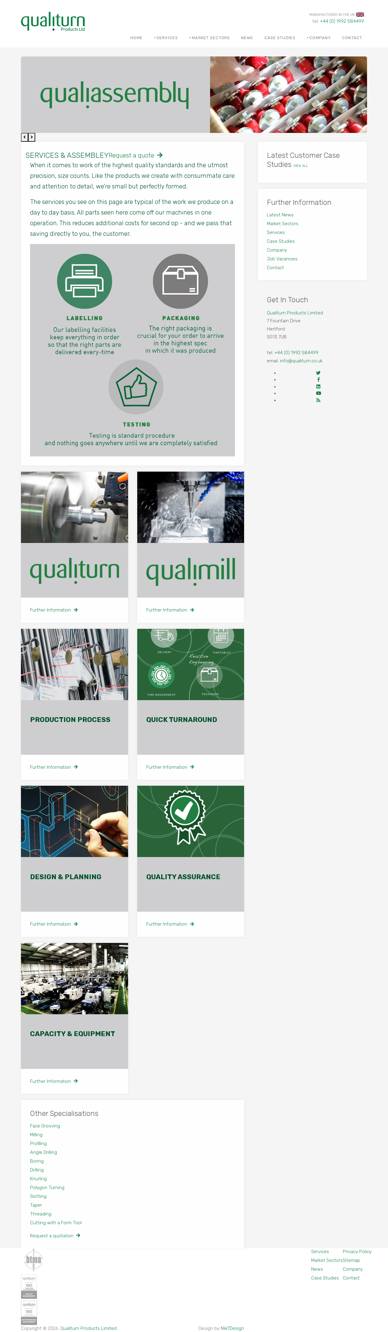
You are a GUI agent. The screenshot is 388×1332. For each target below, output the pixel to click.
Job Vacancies (282, 259)
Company (320, 38)
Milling (36, 1134)
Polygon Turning (47, 1187)
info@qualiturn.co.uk (301, 361)
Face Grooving (45, 1126)
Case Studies (279, 38)
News (247, 38)
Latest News (280, 215)
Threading (40, 1214)
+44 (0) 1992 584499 (342, 21)
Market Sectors (211, 38)
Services (167, 38)
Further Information (54, 610)
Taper (36, 1205)
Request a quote (136, 155)
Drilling (37, 1170)
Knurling (38, 1178)
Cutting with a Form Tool (56, 1222)
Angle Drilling (43, 1152)
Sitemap (351, 1260)
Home (136, 38)
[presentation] (24, 137)
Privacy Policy (357, 1251)
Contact (352, 38)
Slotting (38, 1196)
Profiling (38, 1143)
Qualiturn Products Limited (295, 313)
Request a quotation (55, 1236)
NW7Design (232, 1328)
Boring (37, 1161)
